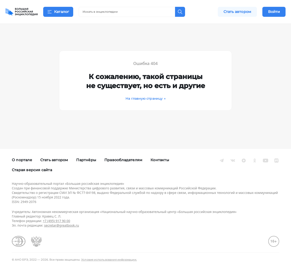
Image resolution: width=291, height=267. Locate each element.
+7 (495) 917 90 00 (56, 221)
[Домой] (21, 12)
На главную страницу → (145, 104)
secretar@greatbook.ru (61, 225)
